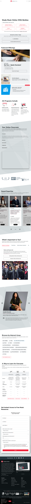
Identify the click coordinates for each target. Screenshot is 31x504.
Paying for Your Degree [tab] (5, 245)
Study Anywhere (4, 147)
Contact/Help (23, 486)
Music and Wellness (7, 345)
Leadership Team (23, 481)
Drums (4, 342)
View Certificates (24, 398)
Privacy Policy (28, 502)
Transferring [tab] (13, 245)
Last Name (4, 421)
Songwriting (23, 351)
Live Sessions (4, 142)
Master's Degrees (22, 25)
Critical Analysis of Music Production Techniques (14, 211)
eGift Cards (12, 485)
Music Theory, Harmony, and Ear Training (19, 349)
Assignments (4, 145)
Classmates (4, 133)
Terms (24, 502)
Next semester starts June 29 (8, 22)
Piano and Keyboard (14, 351)
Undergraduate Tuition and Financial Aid (15, 255)
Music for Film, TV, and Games (8, 347)
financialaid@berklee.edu (7, 253)
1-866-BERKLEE (15, 38)
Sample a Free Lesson (23, 31)
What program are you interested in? (8, 436)
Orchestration (6, 351)
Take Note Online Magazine (15, 484)
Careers (22, 485)
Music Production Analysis (13, 213)
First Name (4, 418)
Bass (10, 340)
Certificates (23, 29)
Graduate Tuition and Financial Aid (15, 258)
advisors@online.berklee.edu (15, 41)
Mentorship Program (14, 481)
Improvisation (16, 342)
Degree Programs (3, 479)
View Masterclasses (11, 398)
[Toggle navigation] (0, 1)
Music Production (6, 349)
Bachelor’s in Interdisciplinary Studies (9, 313)
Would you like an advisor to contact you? (9, 440)
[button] (19, 229)
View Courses (18, 398)
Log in (13, 413)
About (22, 479)
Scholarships (23, 484)
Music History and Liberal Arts (21, 347)
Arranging (5, 340)
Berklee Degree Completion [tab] (21, 245)
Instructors (3, 140)
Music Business (16, 345)
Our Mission (22, 480)
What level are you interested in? (8, 432)
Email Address (5, 425)
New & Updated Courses (6, 357)
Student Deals (13, 479)
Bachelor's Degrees (8, 25)
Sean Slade (12, 204)
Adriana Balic (25, 204)
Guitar (10, 342)
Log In (29, 1)
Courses (9, 29)
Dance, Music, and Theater (19, 340)
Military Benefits (13, 480)
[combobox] (15, 438)
